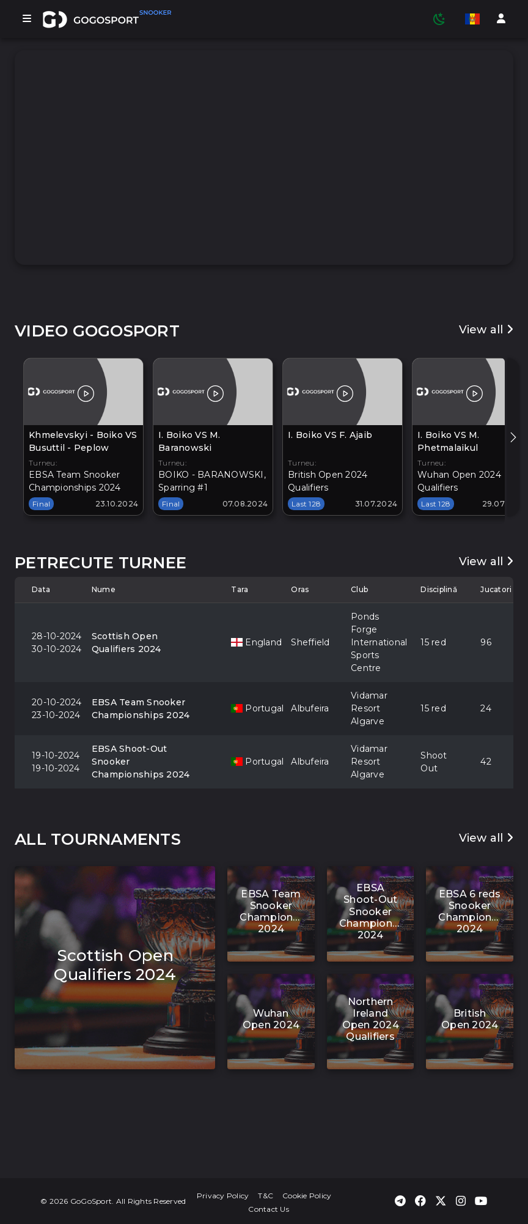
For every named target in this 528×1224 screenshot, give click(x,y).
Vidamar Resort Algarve (368, 708)
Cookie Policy (306, 1195)
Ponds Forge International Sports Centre (368, 642)
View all (486, 329)
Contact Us (268, 1209)
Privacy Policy (223, 1195)
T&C (265, 1195)
